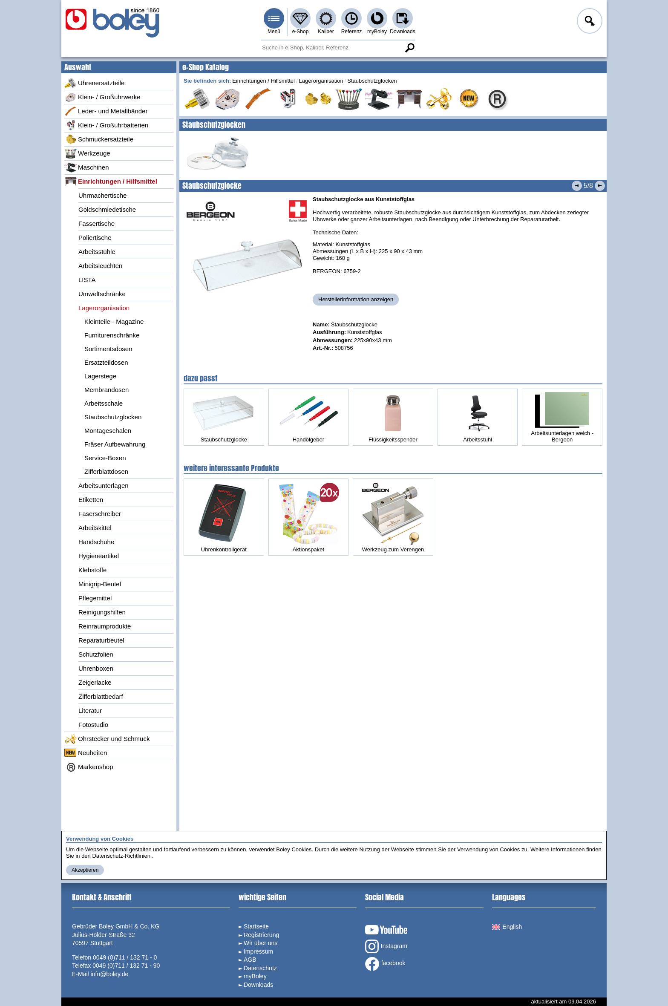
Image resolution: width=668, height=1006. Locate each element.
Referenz (351, 32)
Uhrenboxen (95, 668)
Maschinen (86, 167)
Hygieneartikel (98, 555)
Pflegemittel (95, 598)
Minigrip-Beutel (99, 584)
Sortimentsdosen (108, 348)
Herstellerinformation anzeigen (355, 299)
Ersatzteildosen (106, 362)
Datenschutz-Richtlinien (121, 856)
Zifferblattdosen (106, 471)
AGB (250, 959)
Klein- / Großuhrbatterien (106, 125)
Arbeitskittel (95, 527)
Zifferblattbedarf (100, 696)
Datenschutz (260, 968)
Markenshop (88, 767)
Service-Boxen (105, 457)
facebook (385, 964)
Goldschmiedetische (107, 209)
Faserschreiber (99, 513)
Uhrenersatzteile (94, 83)
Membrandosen (106, 389)
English (507, 926)
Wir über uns (260, 943)
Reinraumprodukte (104, 626)
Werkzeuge (87, 153)
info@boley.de (110, 974)
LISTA (87, 279)
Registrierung (261, 934)
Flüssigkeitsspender (393, 419)
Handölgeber (308, 419)
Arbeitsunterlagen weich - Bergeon (562, 417)
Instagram (386, 946)
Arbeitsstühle (96, 251)
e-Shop (300, 32)
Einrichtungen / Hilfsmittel (110, 181)
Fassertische (96, 223)
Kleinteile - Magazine (114, 321)
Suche (409, 48)
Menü (274, 32)
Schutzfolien (95, 654)
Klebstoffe (92, 570)
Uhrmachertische (102, 195)
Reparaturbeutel (101, 640)
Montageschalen (107, 430)
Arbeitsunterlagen (103, 485)
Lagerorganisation (104, 307)
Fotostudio (93, 724)
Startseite (256, 926)
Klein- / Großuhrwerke (102, 97)
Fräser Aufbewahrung (114, 444)
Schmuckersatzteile (98, 139)
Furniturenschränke (111, 335)
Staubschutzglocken (112, 417)
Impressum (258, 951)
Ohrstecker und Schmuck (107, 739)
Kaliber (326, 32)
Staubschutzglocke (224, 419)
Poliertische (95, 237)
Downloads (402, 32)
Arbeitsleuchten (100, 265)
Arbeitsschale (103, 403)
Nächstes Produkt (600, 186)
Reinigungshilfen (102, 612)
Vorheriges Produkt (577, 186)
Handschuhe (96, 541)
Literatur (90, 710)
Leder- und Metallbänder (105, 111)
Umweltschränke (102, 293)
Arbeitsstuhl (477, 419)
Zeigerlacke (95, 682)
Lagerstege (100, 376)
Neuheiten (85, 753)
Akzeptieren (85, 870)
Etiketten (90, 499)
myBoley (377, 32)
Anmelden (588, 22)
